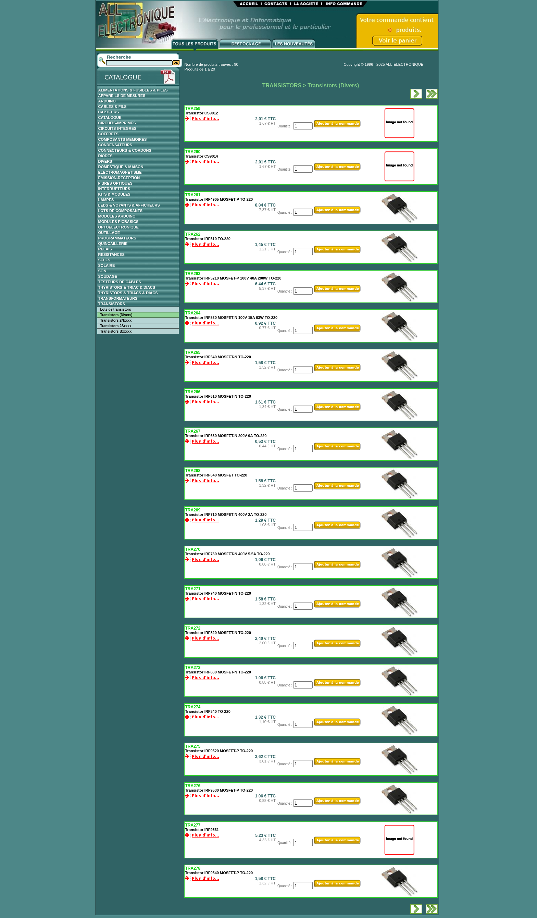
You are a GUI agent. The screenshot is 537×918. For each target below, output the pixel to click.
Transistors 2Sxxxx (116, 326)
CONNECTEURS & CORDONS (124, 150)
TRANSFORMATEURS (118, 298)
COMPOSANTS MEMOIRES (122, 139)
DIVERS (105, 161)
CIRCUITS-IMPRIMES (117, 123)
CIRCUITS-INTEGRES (117, 128)
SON (102, 271)
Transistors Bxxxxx (116, 331)
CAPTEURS (108, 112)
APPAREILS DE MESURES (122, 96)
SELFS (104, 260)
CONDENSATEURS (115, 145)
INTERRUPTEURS (114, 189)
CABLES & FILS (112, 106)
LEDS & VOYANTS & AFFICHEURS (129, 205)
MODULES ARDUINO (117, 216)
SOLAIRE (106, 265)
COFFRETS (108, 134)
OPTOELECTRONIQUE (118, 227)
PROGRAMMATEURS (117, 238)
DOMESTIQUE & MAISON (120, 167)
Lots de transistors (115, 309)
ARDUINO (107, 101)
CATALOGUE (110, 117)
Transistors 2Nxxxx (116, 320)
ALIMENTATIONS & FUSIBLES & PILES (133, 90)
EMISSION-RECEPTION (119, 178)
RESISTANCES (111, 254)
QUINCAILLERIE (113, 243)
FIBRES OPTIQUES (115, 183)
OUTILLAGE (109, 233)
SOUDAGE (107, 276)
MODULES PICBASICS (118, 222)
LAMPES (106, 200)
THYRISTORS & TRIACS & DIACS (128, 293)
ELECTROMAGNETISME (120, 172)
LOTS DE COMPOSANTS (120, 211)
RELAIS (105, 249)
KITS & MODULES (114, 194)
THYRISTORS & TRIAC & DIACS (126, 287)
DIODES (105, 156)
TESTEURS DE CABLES (119, 282)
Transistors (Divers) (116, 315)
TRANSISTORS (111, 304)
